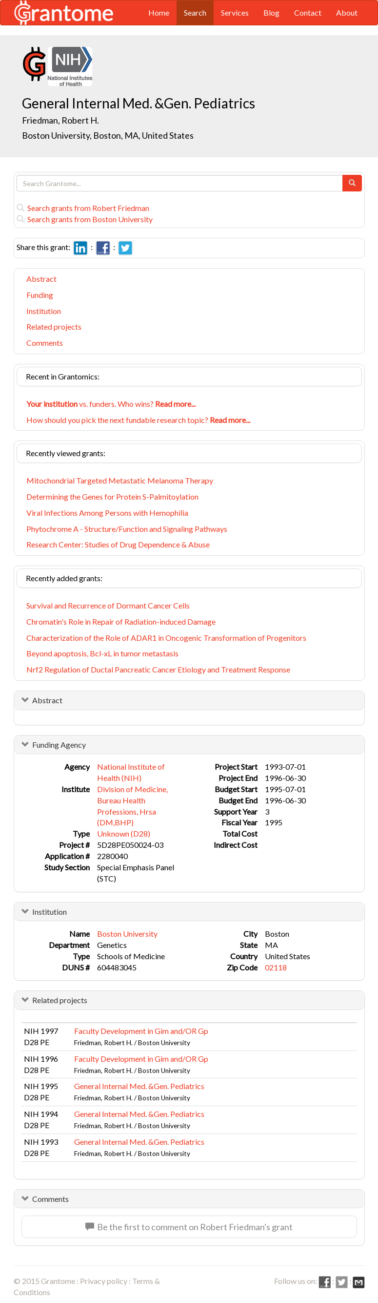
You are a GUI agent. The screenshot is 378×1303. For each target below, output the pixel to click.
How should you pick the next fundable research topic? (138, 419)
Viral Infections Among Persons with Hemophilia (107, 512)
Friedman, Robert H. (60, 120)
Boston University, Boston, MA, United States (108, 135)
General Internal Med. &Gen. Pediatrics (139, 1086)
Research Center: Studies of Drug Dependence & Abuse (118, 544)
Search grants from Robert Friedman (83, 207)
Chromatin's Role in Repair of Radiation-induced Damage (121, 621)
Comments (44, 342)
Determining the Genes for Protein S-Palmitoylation (112, 496)
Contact (307, 12)
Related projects (53, 326)
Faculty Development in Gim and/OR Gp (141, 1030)
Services (235, 12)
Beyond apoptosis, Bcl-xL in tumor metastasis (102, 653)
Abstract (41, 278)
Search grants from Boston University (85, 219)
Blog (271, 12)
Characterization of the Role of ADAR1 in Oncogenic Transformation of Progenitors (166, 637)
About (347, 12)
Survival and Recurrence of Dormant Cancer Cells (108, 605)
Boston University (127, 933)
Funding (39, 294)
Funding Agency (59, 744)
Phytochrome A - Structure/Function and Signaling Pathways (126, 528)
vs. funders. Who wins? (111, 403)
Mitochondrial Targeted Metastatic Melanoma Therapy (119, 480)
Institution (43, 310)
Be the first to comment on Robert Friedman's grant (189, 1226)
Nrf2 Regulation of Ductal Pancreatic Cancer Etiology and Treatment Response (158, 669)
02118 (276, 967)
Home (158, 12)
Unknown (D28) (123, 833)
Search (195, 12)
